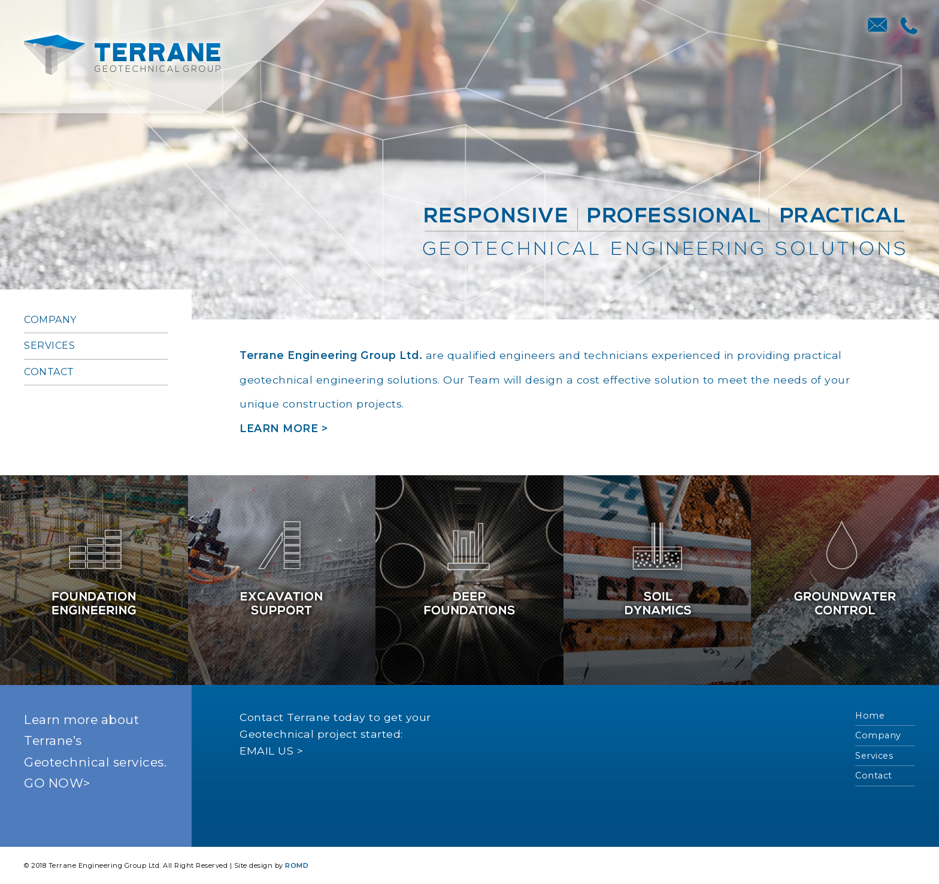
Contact (49, 372)
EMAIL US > (271, 750)
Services (49, 345)
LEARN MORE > (284, 428)
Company (50, 319)
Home (870, 715)
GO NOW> (57, 783)
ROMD (296, 865)
